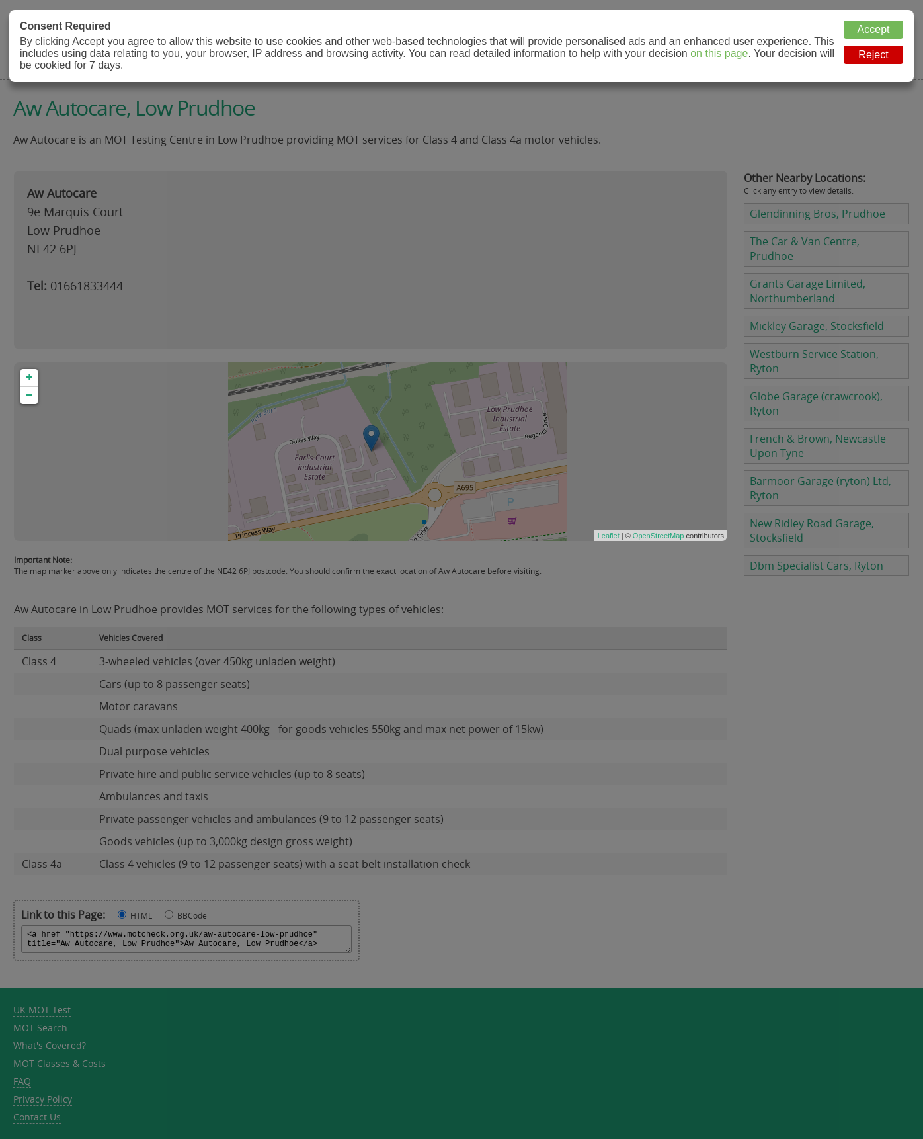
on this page (719, 53)
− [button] (29, 395)
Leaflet (609, 536)
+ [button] (29, 378)
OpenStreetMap (658, 536)
